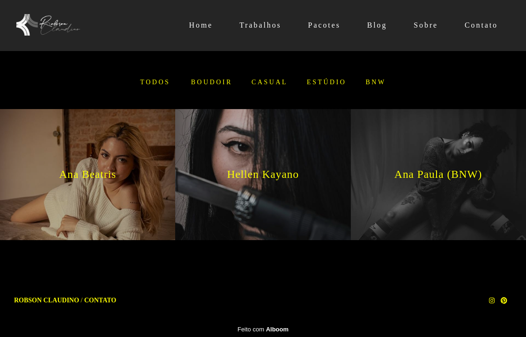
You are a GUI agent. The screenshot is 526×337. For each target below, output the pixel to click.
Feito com (263, 329)
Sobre (426, 25)
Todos (155, 82)
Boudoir (211, 82)
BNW (375, 82)
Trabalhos (260, 25)
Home (201, 25)
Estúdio (326, 82)
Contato (481, 25)
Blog (377, 25)
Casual (270, 82)
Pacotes (324, 25)
